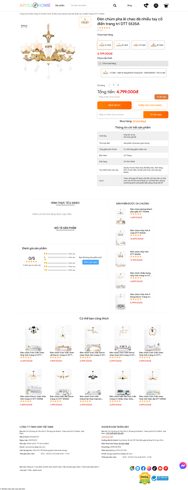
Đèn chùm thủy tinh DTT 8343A (139, 253)
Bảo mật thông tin (27, 467)
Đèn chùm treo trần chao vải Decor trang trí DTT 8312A (62, 353)
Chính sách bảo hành (90, 467)
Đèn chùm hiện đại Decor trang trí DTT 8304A (62, 397)
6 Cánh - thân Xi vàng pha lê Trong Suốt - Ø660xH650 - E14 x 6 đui (137, 73)
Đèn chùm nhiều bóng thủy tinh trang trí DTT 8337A (140, 274)
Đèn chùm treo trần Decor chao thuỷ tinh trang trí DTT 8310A (93, 353)
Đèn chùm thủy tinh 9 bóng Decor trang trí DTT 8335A (140, 295)
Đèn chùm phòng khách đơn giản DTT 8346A (141, 210)
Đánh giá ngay (90, 262)
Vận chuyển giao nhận (71, 467)
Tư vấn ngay (161, 97)
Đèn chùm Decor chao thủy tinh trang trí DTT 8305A (33, 397)
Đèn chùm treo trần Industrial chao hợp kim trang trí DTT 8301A (91, 397)
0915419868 (139, 121)
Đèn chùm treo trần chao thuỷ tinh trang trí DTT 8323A (32, 353)
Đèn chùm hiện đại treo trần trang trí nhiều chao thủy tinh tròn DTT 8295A (123, 397)
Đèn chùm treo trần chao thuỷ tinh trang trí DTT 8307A (151, 353)
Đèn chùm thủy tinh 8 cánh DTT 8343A (140, 231)
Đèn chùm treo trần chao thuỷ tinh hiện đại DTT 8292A (152, 397)
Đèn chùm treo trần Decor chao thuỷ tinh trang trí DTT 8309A (123, 353)
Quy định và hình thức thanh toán (48, 467)
